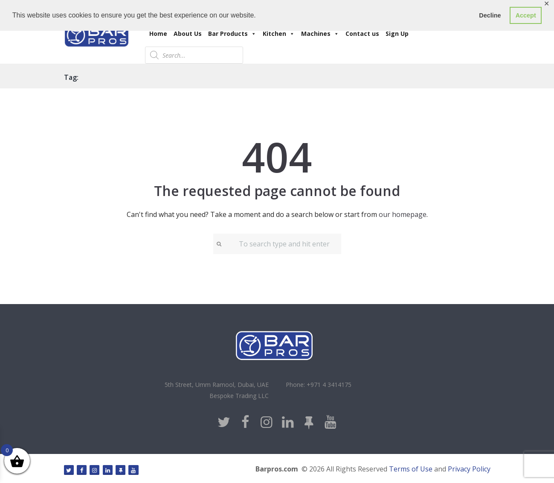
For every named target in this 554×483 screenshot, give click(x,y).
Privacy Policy (469, 469)
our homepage (402, 214)
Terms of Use (410, 469)
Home (158, 33)
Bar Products (232, 33)
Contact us (362, 33)
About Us (188, 33)
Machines (320, 33)
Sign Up (397, 33)
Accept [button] (526, 15)
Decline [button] (490, 15)
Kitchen (279, 33)
